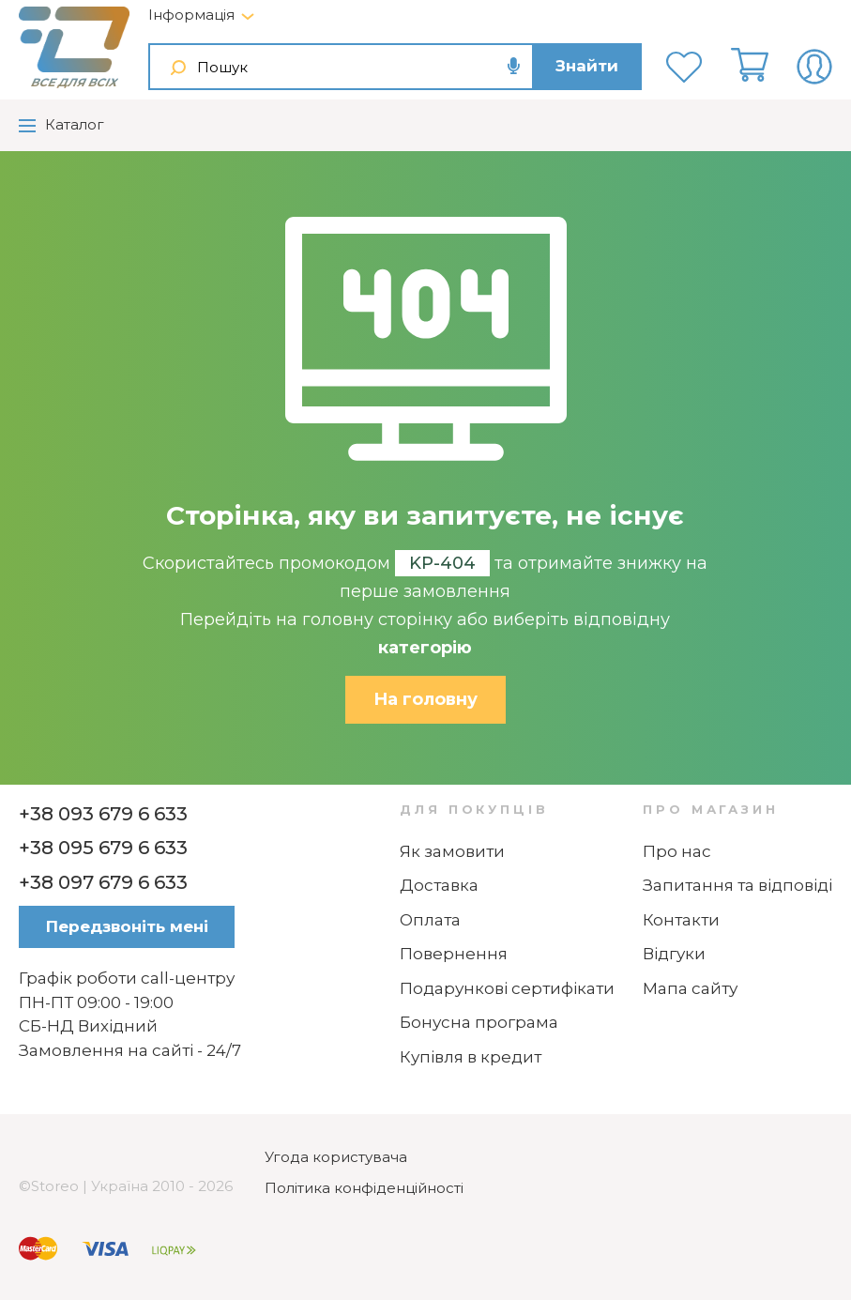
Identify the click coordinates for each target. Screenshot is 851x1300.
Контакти (681, 919)
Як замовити (452, 851)
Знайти (586, 65)
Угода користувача (336, 1157)
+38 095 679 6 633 (103, 847)
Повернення (454, 953)
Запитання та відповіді (737, 885)
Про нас (677, 851)
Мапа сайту (690, 988)
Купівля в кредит (470, 1057)
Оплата (430, 919)
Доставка (439, 885)
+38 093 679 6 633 (103, 814)
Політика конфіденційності (364, 1188)
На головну (425, 699)
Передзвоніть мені (127, 926)
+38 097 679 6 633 (103, 882)
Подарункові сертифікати (507, 988)
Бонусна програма (479, 1022)
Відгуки (674, 953)
